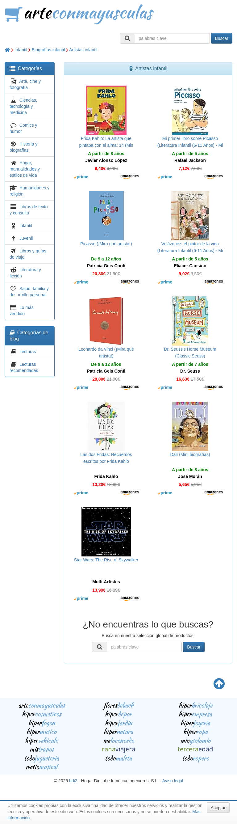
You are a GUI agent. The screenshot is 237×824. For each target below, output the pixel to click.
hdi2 (73, 780)
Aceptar (218, 807)
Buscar (221, 38)
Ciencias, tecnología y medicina (23, 106)
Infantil (21, 49)
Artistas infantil (83, 49)
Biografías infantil (48, 49)
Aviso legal (172, 780)
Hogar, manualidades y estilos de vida (25, 169)
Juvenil (26, 238)
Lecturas (27, 351)
